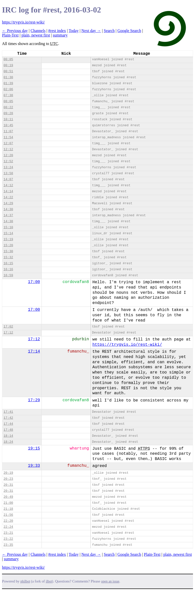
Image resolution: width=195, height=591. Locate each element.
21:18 (8, 509)
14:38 (8, 221)
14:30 (8, 209)
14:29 (8, 203)
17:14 (34, 351)
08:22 (8, 107)
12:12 (8, 149)
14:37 (8, 215)
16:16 (8, 269)
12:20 (8, 155)
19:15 (34, 448)
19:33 (34, 466)
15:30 (8, 251)
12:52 (8, 161)
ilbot (49, 581)
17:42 (8, 418)
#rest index (57, 30)
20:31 (8, 485)
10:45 (8, 125)
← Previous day (15, 30)
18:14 (8, 436)
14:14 (8, 191)
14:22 (8, 197)
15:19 (8, 239)
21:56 (8, 515)
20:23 (8, 479)
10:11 (8, 119)
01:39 (8, 83)
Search (109, 30)
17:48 (8, 430)
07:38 (8, 95)
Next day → (91, 30)
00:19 (8, 65)
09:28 (8, 113)
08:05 (8, 101)
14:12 (8, 185)
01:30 (8, 77)
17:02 (8, 326)
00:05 (8, 59)
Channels (38, 30)
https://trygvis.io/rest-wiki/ (23, 22)
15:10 (8, 227)
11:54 (8, 137)
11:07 (8, 131)
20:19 (8, 473)
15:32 (8, 257)
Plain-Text (10, 35)
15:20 (8, 245)
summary (60, 35)
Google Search (129, 30)
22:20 (8, 521)
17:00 (34, 282)
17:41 (8, 412)
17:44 (8, 424)
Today (74, 30)
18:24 (8, 442)
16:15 (8, 263)
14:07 (8, 179)
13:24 (8, 167)
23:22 (8, 539)
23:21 (8, 533)
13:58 (8, 173)
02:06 (8, 89)
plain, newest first (36, 35)
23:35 (8, 545)
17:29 (34, 400)
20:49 (8, 497)
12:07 (8, 143)
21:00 (8, 503)
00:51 (8, 71)
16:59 (8, 275)
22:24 (8, 527)
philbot (25, 581)
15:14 (8, 233)
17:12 (8, 332)
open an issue (110, 581)
